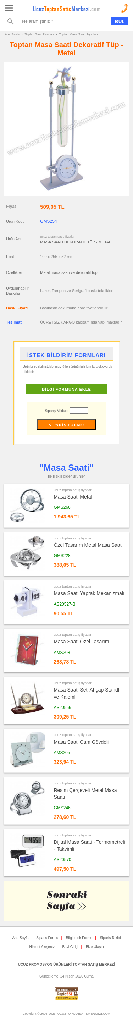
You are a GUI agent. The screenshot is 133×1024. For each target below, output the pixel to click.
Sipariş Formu (47, 938)
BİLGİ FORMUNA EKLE (66, 389)
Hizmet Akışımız (42, 947)
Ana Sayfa (12, 34)
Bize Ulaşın (95, 947)
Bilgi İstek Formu (79, 938)
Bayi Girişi (70, 947)
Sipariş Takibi (110, 938)
